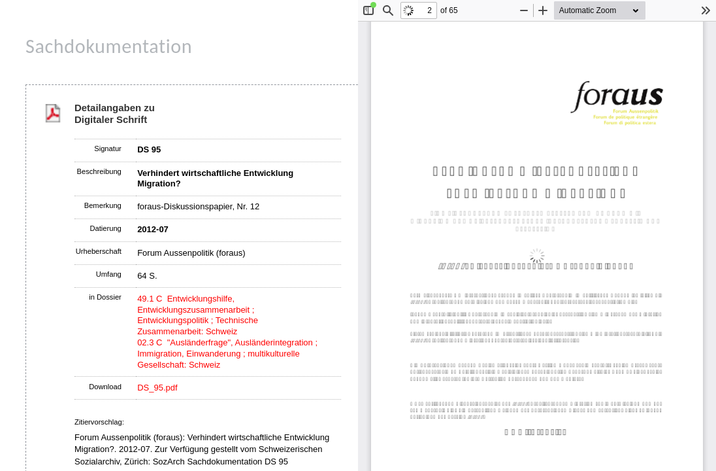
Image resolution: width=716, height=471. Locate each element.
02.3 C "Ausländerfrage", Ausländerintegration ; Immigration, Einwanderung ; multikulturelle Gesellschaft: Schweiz (227, 354)
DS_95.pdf (157, 387)
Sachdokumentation (108, 46)
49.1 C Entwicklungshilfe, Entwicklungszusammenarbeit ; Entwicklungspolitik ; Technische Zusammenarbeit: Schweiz (197, 315)
